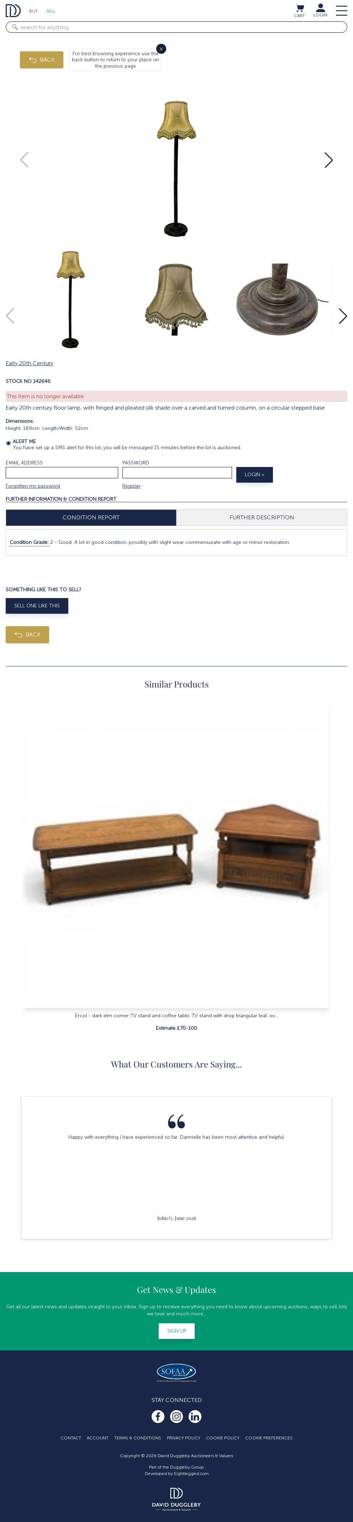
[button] (329, 160)
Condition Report (91, 517)
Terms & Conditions (137, 1437)
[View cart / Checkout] (300, 8)
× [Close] (161, 49)
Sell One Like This (37, 605)
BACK (41, 60)
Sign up (176, 1331)
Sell (51, 11)
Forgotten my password (33, 486)
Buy (33, 11)
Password (135, 463)
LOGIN (320, 14)
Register (131, 486)
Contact (70, 1437)
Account (98, 1437)
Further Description (262, 517)
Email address (24, 463)
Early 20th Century (29, 363)
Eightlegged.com (191, 1473)
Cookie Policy (222, 1437)
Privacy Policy (183, 1437)
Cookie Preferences (269, 1437)
